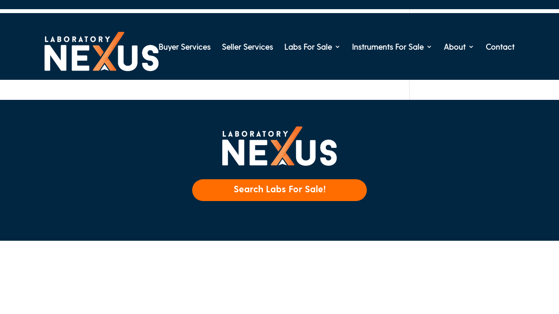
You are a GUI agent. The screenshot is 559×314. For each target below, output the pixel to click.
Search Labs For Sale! (280, 188)
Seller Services (247, 47)
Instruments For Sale (388, 47)
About (455, 47)
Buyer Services (184, 47)
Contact (500, 47)
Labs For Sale (308, 47)
